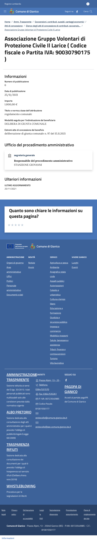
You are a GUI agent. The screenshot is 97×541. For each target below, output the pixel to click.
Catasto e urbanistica (55, 292)
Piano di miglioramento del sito (89, 514)
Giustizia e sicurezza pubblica (58, 320)
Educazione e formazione (56, 311)
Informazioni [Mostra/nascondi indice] (8, 538)
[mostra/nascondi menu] (5, 11)
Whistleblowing (21, 486)
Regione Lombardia (13, 3)
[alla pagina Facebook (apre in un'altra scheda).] (76, 11)
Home (7, 21)
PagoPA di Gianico (73, 389)
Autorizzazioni (57, 285)
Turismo (54, 358)
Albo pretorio (19, 412)
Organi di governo (15, 262)
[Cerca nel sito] (90, 11)
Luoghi (75, 262)
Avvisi (31, 267)
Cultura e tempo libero (57, 301)
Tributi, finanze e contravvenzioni (58, 352)
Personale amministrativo (14, 288)
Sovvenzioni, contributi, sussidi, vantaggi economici (59, 21)
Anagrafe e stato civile (58, 274)
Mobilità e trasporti (59, 335)
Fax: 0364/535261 (46, 394)
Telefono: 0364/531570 (42, 387)
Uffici (9, 276)
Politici (10, 281)
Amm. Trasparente (22, 21)
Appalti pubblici (57, 281)
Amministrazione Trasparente (22, 377)
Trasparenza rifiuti (18, 447)
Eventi (75, 267)
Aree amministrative (14, 270)
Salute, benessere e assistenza (59, 343)
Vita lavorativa (57, 363)
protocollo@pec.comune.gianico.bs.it (48, 425)
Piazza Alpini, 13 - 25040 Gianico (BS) (48, 380)
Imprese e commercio (55, 329)
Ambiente (54, 267)
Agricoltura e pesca (59, 262)
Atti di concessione (14, 25)
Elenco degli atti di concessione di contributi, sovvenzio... (53, 25)
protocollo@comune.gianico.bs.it (48, 415)
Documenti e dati (15, 294)
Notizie (31, 262)
